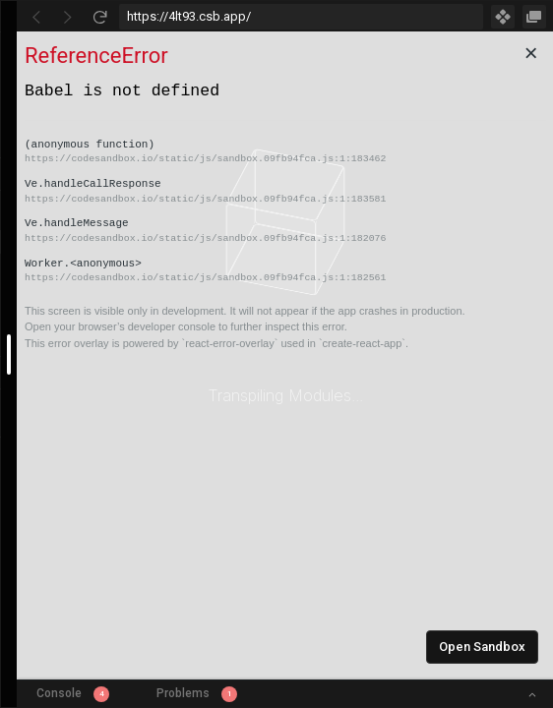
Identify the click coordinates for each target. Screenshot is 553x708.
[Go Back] (36, 17)
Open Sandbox (482, 646)
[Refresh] (99, 17)
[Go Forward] (68, 17)
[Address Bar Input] (301, 17)
